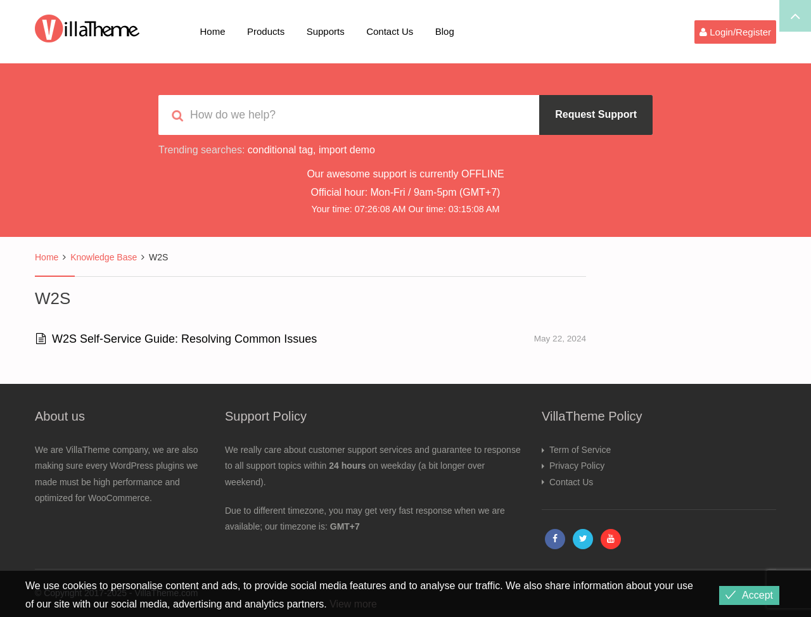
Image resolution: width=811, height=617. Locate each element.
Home (213, 31)
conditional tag (280, 149)
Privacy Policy (576, 466)
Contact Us (389, 31)
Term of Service (580, 450)
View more (353, 604)
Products (265, 31)
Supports (326, 31)
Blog (444, 31)
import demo (347, 149)
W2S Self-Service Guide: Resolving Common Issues (176, 339)
